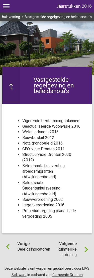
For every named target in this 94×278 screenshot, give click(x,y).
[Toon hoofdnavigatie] (6, 6)
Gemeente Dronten (67, 275)
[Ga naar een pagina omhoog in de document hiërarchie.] (11, 85)
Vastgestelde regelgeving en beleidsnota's (58, 17)
